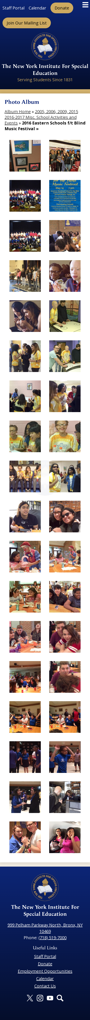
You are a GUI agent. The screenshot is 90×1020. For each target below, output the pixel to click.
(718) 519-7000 (53, 937)
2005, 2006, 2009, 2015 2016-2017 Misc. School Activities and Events (41, 117)
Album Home (18, 111)
